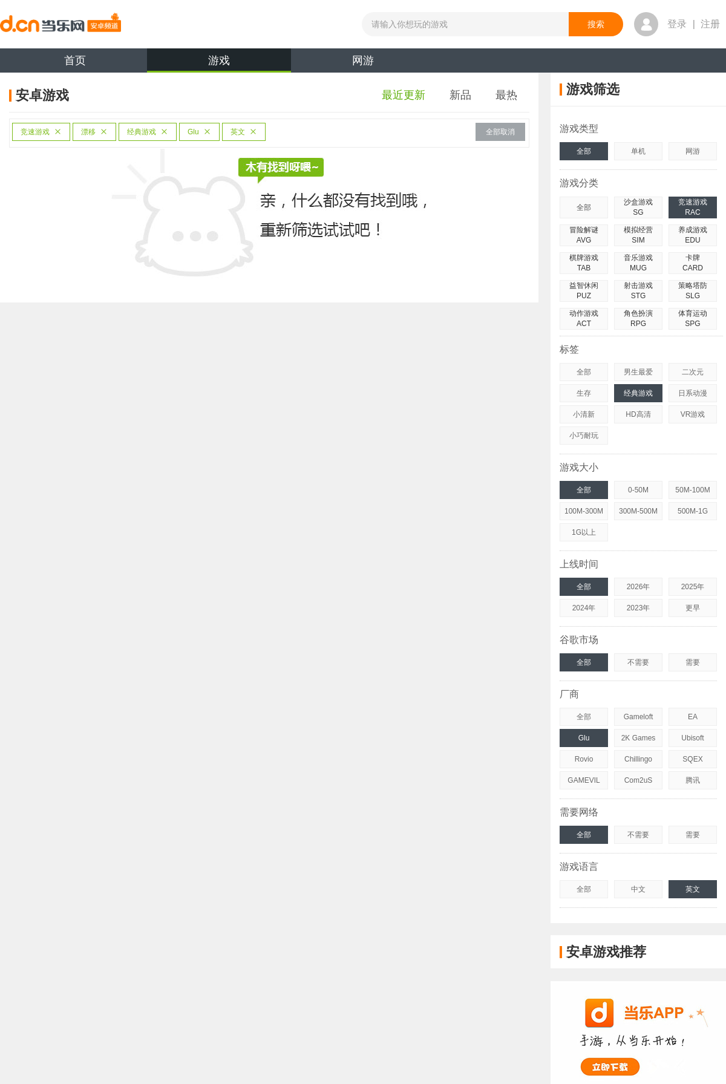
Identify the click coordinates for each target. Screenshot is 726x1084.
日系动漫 (692, 393)
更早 (692, 608)
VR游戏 (693, 414)
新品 (460, 95)
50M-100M (692, 490)
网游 (363, 60)
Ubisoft (692, 738)
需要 (692, 662)
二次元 (693, 372)
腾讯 (692, 780)
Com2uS (638, 780)
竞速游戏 (41, 132)
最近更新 (403, 95)
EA (693, 717)
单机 (638, 151)
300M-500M (638, 511)
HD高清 (638, 414)
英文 (244, 132)
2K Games (638, 738)
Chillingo (638, 759)
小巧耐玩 (583, 435)
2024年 (584, 608)
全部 (584, 151)
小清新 (584, 414)
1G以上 (584, 532)
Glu (199, 132)
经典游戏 (147, 132)
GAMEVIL (583, 780)
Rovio (584, 759)
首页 (75, 60)
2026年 (638, 587)
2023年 (638, 608)
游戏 (219, 63)
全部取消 (500, 132)
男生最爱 (638, 372)
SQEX (692, 759)
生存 (584, 393)
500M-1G (693, 511)
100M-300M (583, 511)
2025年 (693, 587)
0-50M (638, 490)
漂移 (94, 132)
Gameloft (638, 717)
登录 (677, 24)
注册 (710, 24)
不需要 (638, 662)
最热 (506, 95)
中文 (638, 889)
